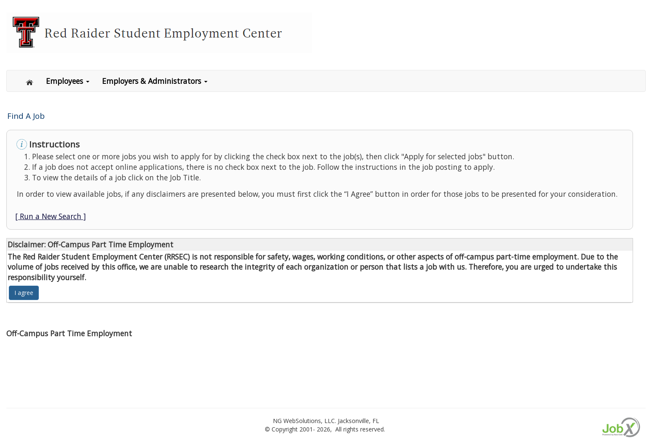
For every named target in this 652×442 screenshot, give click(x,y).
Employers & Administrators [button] (154, 81)
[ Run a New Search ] (50, 216)
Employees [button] (67, 81)
